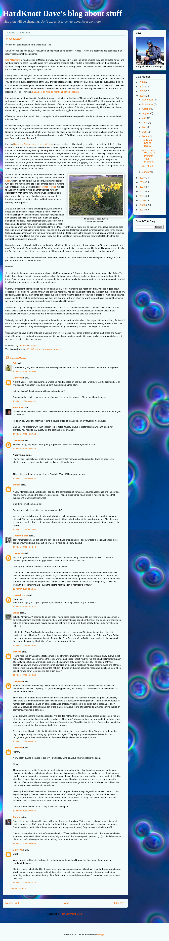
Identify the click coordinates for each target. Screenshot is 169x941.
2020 (142, 82)
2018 (142, 86)
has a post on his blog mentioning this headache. (55, 92)
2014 (142, 182)
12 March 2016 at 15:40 (24, 675)
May (144, 127)
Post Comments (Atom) (72, 914)
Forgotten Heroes (47, 187)
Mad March (147, 166)
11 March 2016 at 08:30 (24, 478)
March (145, 136)
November (148, 104)
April (145, 131)
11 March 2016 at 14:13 (24, 547)
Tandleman (18, 407)
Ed (14, 363)
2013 (142, 186)
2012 (142, 191)
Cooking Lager (20, 535)
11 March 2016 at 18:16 (24, 589)
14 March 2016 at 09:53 (24, 843)
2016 (142, 95)
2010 (142, 200)
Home (65, 903)
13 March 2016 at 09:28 (24, 741)
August (146, 113)
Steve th (17, 651)
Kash (7, 181)
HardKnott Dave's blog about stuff (62, 13)
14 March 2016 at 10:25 (24, 882)
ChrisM (16, 817)
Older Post (119, 903)
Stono (16, 613)
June (145, 122)
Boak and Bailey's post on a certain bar (33, 144)
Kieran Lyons (20, 595)
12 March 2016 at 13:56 (24, 645)
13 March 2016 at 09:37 (24, 810)
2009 (142, 205)
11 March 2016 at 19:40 (24, 606)
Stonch (16, 484)
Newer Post (12, 903)
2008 (142, 209)
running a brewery (52, 349)
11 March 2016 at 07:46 (24, 448)
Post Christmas (34, 349)
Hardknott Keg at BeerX (147, 143)
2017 (142, 91)
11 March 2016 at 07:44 (24, 434)
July (144, 118)
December (148, 99)
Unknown (18, 377)
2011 (142, 196)
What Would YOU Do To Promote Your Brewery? (149, 156)
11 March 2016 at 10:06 (24, 529)
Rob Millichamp (12, 60)
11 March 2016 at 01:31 (24, 401)
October (146, 108)
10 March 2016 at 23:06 (24, 371)
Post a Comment (18, 888)
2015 (142, 177)
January (146, 172)
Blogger (101, 934)
